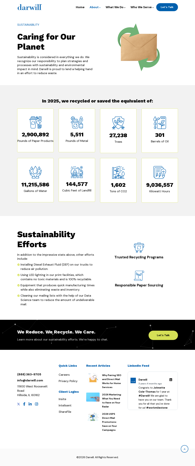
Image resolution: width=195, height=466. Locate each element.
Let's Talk (167, 7)
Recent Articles (98, 365)
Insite (62, 399)
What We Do (115, 7)
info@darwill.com (30, 380)
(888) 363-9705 (29, 374)
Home (80, 7)
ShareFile (65, 412)
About (95, 7)
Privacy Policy (68, 381)
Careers (64, 375)
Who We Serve (142, 7)
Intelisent (65, 405)
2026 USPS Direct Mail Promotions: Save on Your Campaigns (109, 421)
